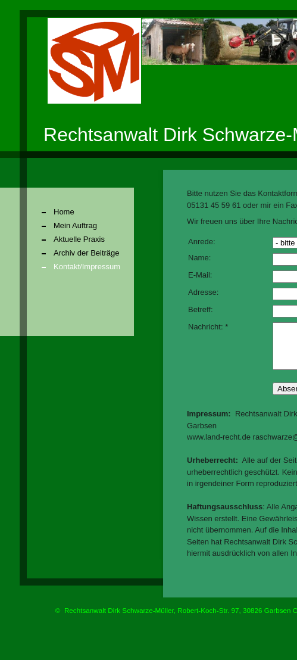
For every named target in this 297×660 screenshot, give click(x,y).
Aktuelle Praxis (79, 239)
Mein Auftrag (75, 225)
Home (64, 211)
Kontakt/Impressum (87, 266)
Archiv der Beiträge (87, 252)
